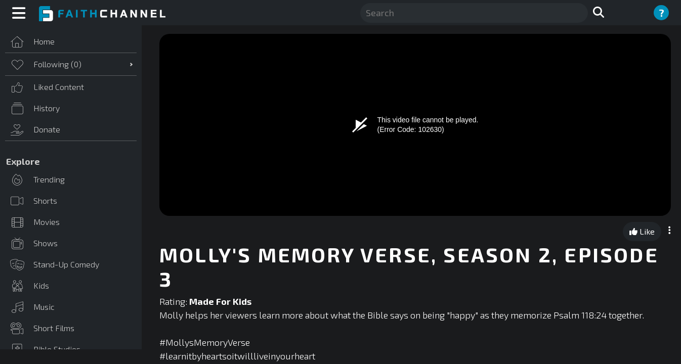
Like (642, 231)
